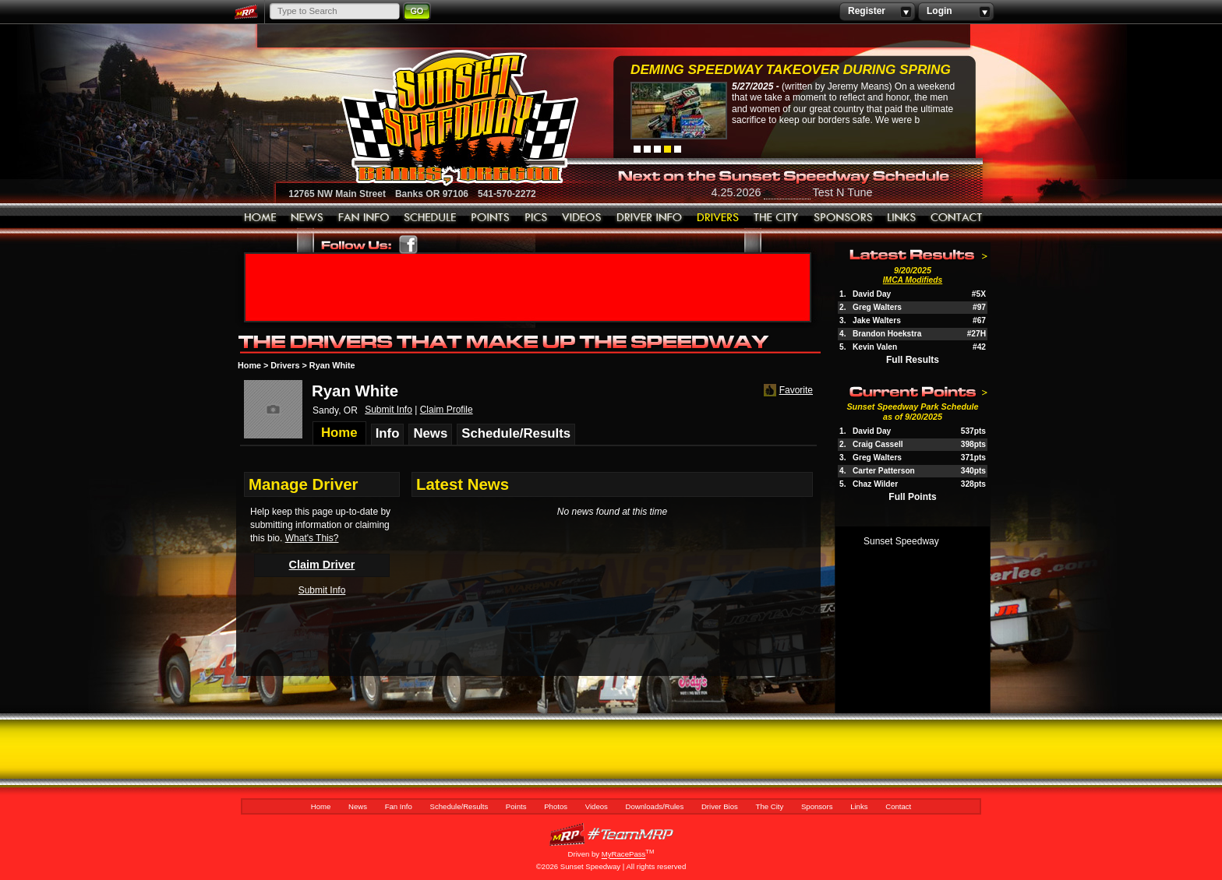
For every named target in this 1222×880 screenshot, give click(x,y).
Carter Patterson (884, 470)
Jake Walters (877, 320)
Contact (957, 218)
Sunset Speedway (901, 541)
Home (260, 218)
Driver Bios (718, 218)
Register (877, 11)
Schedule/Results (430, 218)
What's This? (312, 538)
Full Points (912, 496)
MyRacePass (611, 834)
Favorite (787, 390)
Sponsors (843, 218)
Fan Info (364, 218)
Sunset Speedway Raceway (420, 118)
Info (388, 433)
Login (956, 11)
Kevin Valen (875, 347)
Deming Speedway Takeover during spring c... (790, 71)
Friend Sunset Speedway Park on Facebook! (409, 245)
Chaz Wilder (875, 484)
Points (491, 218)
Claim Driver (322, 564)
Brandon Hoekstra (887, 333)
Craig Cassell (878, 444)
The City (777, 218)
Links (902, 218)
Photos (536, 218)
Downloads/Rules (649, 218)
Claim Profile (446, 409)
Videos (582, 218)
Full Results (912, 359)
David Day (872, 294)
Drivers (284, 365)
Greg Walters (877, 307)
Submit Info (388, 409)
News (307, 218)
